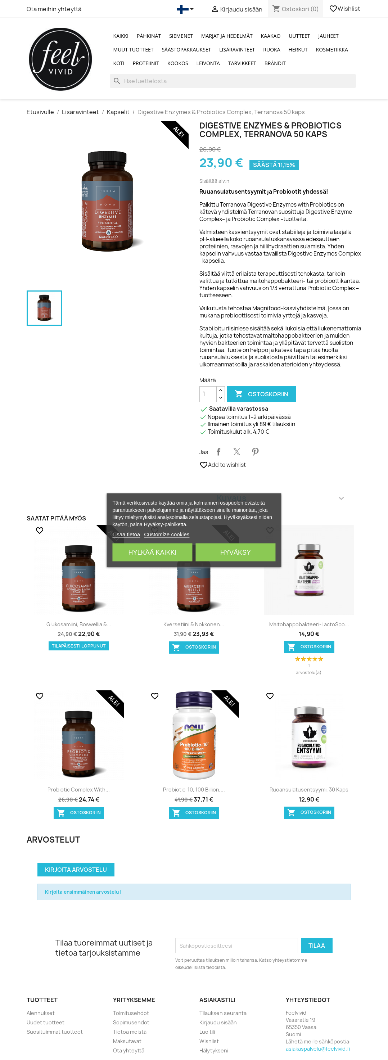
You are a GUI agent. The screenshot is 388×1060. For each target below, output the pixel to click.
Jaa (218, 452)
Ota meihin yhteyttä (54, 9)
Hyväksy (235, 552)
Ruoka (271, 49)
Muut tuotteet (133, 49)
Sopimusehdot (131, 1022)
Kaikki (120, 35)
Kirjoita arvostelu (76, 870)
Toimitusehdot (131, 1013)
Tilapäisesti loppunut (79, 646)
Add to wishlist (222, 465)
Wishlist (345, 8)
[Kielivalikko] (186, 9)
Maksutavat (127, 1041)
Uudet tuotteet (45, 1022)
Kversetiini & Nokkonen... (193, 624)
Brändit (275, 63)
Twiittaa (237, 452)
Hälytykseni (213, 1050)
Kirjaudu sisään (218, 1022)
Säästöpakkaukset (186, 49)
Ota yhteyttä (128, 1050)
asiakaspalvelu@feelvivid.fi (318, 1048)
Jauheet (328, 35)
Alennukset (41, 1013)
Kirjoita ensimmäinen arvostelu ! (83, 892)
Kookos (177, 63)
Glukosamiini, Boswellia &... (78, 624)
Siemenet (181, 35)
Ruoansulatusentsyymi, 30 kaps (309, 789)
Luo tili (207, 1031)
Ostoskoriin (261, 394)
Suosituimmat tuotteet (55, 1031)
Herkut (298, 49)
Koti (119, 63)
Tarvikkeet (242, 63)
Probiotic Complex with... (79, 789)
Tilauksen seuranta (223, 1013)
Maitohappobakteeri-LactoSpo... (309, 624)
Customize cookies (166, 534)
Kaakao (271, 35)
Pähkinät (149, 35)
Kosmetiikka (332, 49)
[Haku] (233, 81)
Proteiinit (146, 63)
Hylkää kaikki (152, 552)
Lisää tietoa (126, 534)
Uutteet (299, 35)
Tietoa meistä (129, 1031)
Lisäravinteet (237, 49)
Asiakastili (217, 1000)
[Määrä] (208, 394)
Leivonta (208, 63)
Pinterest (255, 452)
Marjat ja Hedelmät (227, 35)
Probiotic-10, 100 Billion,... (194, 789)
